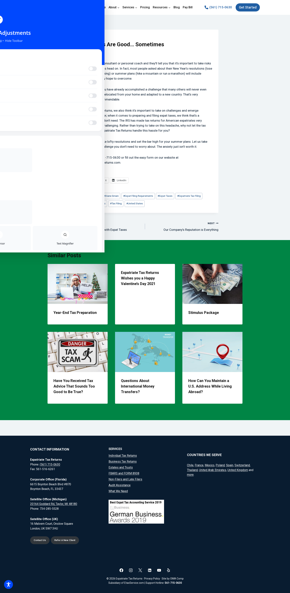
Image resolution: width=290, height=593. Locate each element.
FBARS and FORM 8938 (124, 472)
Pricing (145, 7)
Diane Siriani (111, 195)
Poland (220, 464)
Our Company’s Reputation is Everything (183, 226)
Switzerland (242, 464)
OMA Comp (177, 578)
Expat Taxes (165, 195)
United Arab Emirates (212, 469)
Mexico (209, 464)
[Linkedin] (150, 570)
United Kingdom (237, 469)
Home (101, 7)
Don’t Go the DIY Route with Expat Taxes (107, 226)
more (190, 474)
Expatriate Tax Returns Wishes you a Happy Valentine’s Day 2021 (140, 278)
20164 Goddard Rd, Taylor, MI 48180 (53, 503)
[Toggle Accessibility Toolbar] (8, 584)
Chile (190, 464)
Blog (176, 7)
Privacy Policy (152, 578)
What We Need (118, 490)
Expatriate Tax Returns (92, 203)
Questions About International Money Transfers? (137, 386)
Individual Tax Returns (123, 455)
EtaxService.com (134, 582)
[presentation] (78, 284)
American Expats (89, 195)
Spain (229, 464)
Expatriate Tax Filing (189, 195)
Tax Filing (116, 203)
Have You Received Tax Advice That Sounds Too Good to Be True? (74, 386)
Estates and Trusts (121, 466)
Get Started (248, 7)
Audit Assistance (120, 484)
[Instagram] (131, 570)
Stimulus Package (203, 312)
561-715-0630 (173, 582)
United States (134, 203)
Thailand (192, 469)
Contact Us (41, 540)
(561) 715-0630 (50, 463)
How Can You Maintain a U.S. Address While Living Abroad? (210, 386)
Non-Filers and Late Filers (125, 478)
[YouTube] (159, 570)
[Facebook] (121, 570)
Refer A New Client (68, 540)
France (199, 464)
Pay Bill (188, 7)
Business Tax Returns (123, 461)
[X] (140, 570)
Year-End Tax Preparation (75, 312)
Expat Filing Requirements (138, 195)
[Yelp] (168, 570)
